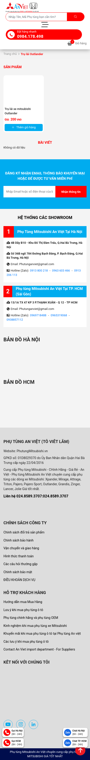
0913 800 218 (39, 270)
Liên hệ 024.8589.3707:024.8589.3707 (35, 496)
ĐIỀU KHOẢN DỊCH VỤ (19, 580)
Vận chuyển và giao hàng (21, 548)
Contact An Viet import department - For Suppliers (39, 649)
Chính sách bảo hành (18, 540)
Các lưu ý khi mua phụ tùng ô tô (26, 641)
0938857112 (15, 319)
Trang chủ (10, 54)
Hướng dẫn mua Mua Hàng (22, 602)
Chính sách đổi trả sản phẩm (23, 532)
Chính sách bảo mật (17, 572)
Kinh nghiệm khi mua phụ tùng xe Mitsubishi (35, 626)
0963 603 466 (61, 270)
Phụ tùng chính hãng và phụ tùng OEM (30, 618)
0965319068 (59, 315)
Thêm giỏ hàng (24, 127)
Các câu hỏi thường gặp (20, 564)
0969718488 (38, 315)
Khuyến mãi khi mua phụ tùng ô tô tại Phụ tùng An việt (42, 633)
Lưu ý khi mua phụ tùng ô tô (23, 610)
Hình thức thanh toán (18, 556)
